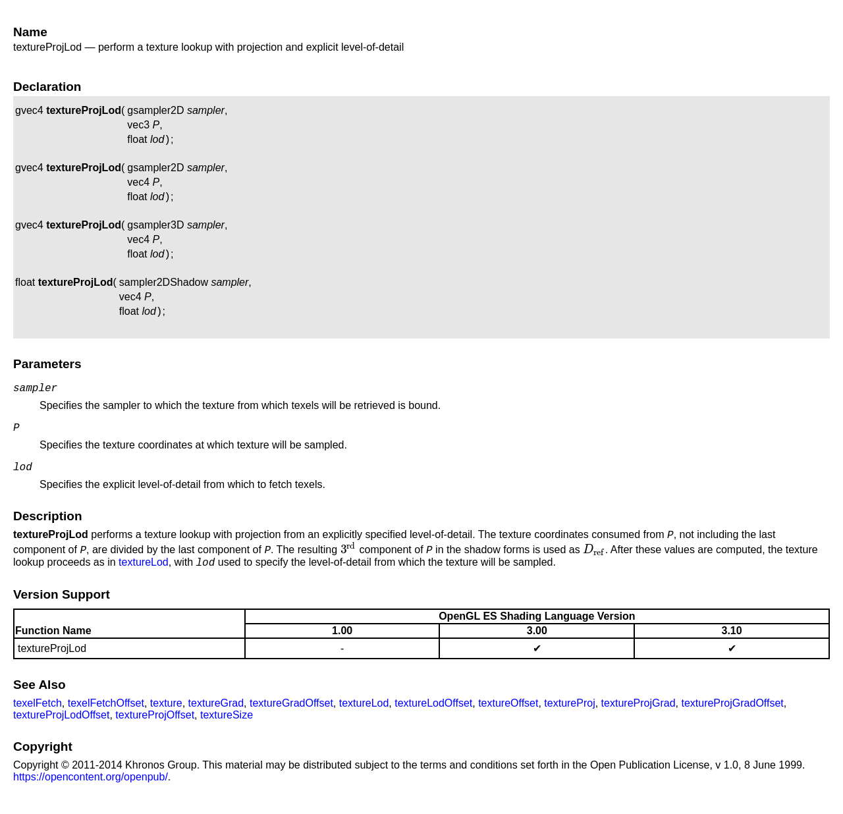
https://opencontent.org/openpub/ (90, 794)
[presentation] (348, 565)
